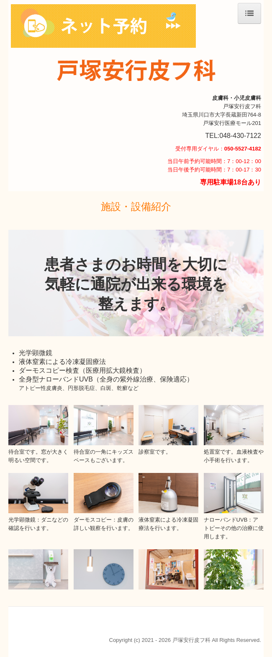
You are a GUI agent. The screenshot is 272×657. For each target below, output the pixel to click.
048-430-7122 (240, 135)
